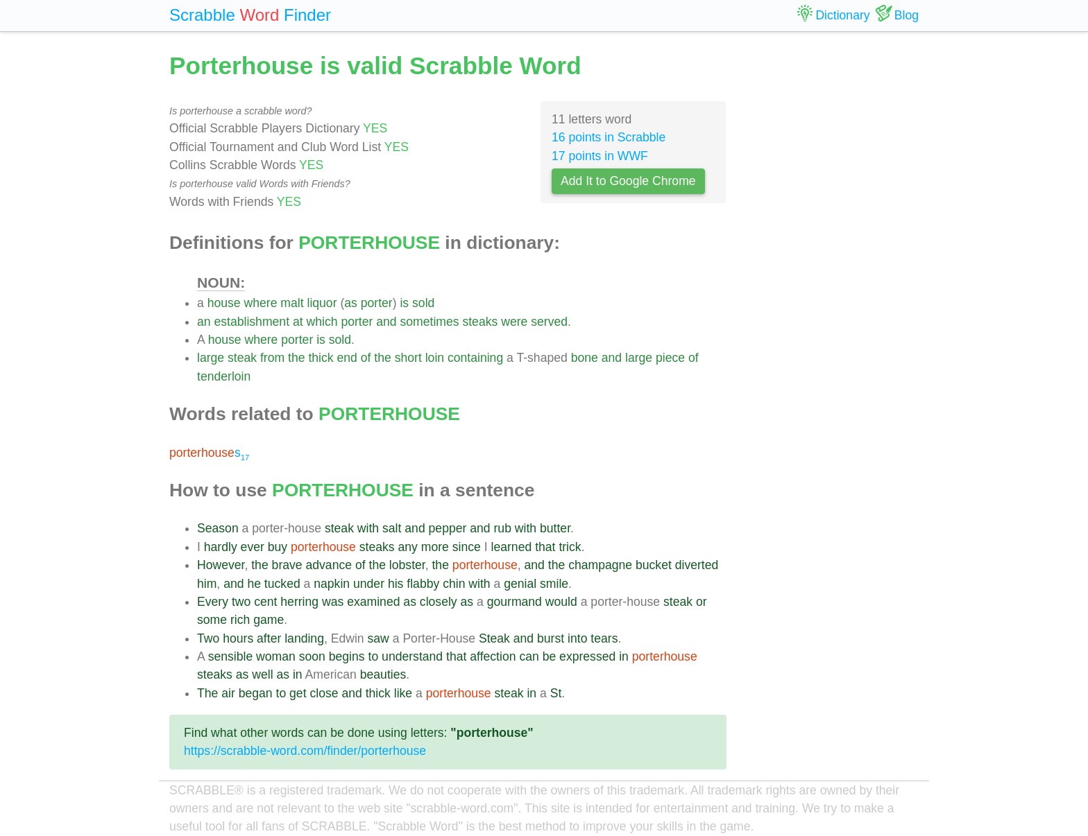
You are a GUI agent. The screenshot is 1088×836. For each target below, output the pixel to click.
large (210, 358)
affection (493, 656)
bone (584, 358)
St (556, 693)
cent (265, 602)
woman (276, 656)
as (350, 303)
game (268, 620)
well (262, 674)
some (212, 620)
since (466, 547)
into (577, 638)
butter (555, 528)
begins (347, 656)
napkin (332, 584)
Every (212, 602)
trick (570, 547)
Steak (494, 638)
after (269, 638)
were (514, 322)
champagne (600, 565)
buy (277, 547)
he (254, 584)
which (322, 322)
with (368, 528)
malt (291, 303)
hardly (220, 547)
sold (423, 303)
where (261, 303)
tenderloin (223, 376)
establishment (251, 322)
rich (240, 620)
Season (218, 528)
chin (454, 584)
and (386, 322)
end (347, 358)
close (323, 693)
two (241, 602)
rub (502, 528)
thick (320, 358)
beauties (383, 674)
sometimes (429, 322)
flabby (423, 584)
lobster (407, 565)
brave (287, 565)
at (298, 322)
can (528, 656)
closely (438, 602)
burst (550, 638)
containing (475, 358)
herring (299, 602)
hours (238, 638)
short (408, 358)
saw (378, 638)
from (272, 358)
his (396, 584)
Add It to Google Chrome (628, 181)
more (435, 547)
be (549, 656)
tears (604, 638)
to (373, 656)
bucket (654, 565)
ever (252, 547)
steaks (480, 322)
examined (373, 602)
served (549, 322)
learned (511, 547)
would (561, 602)
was (332, 602)
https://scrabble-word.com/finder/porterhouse (305, 751)
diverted (697, 565)
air (228, 693)
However (220, 565)
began (256, 693)
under (368, 584)
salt (391, 528)
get (297, 693)
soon (312, 656)
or (701, 602)
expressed (587, 656)
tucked (282, 584)
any (408, 547)
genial (520, 584)
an (204, 322)
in (624, 656)
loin (434, 358)
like (403, 693)
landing (304, 638)
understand (412, 656)
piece (670, 358)
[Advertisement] (833, 256)
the (296, 358)
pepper (448, 528)
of (366, 358)
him (206, 584)
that (545, 547)
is (404, 303)
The (207, 693)
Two (208, 638)
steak (242, 358)
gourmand (514, 602)
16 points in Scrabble (608, 137)
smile (554, 584)
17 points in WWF (600, 156)
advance (329, 565)
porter (377, 303)
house (224, 303)
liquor (322, 303)
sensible (230, 656)
